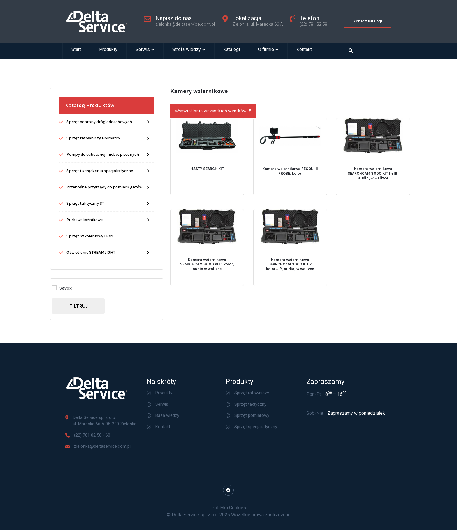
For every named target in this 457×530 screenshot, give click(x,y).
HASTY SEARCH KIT (207, 188)
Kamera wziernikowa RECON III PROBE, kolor (290, 190)
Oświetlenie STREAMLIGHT (90, 272)
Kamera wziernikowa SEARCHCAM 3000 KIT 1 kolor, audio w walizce (207, 284)
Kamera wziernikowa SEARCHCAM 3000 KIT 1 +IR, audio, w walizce (373, 193)
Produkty (108, 50)
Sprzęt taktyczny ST (85, 223)
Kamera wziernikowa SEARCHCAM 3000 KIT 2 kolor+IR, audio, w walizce (290, 284)
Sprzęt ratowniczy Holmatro (93, 157)
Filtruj (78, 325)
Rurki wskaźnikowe (84, 239)
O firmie (268, 50)
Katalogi (231, 50)
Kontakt (304, 50)
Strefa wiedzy (188, 50)
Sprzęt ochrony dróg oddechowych (99, 141)
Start (76, 50)
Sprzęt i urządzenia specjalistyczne (99, 190)
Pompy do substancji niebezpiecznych (102, 174)
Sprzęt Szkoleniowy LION (89, 255)
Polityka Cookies (228, 507)
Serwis (145, 50)
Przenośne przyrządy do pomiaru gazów (104, 206)
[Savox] (54, 307)
